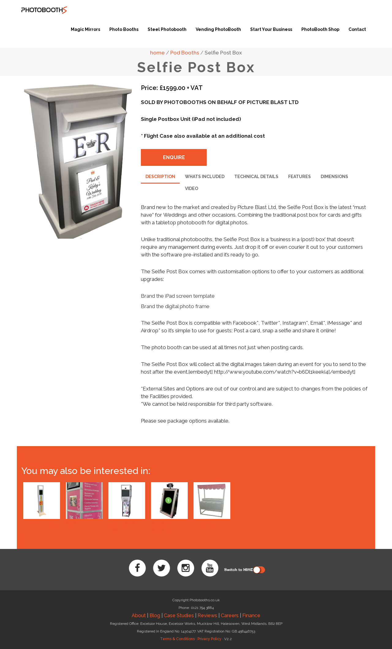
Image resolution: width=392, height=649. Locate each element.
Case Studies (179, 615)
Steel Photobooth (167, 29)
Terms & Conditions (177, 639)
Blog (154, 615)
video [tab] (191, 188)
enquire (174, 157)
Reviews (207, 615)
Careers (230, 615)
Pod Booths (184, 53)
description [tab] (160, 176)
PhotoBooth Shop (320, 29)
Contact (357, 29)
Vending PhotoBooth (218, 29)
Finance (251, 615)
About (139, 615)
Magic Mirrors (85, 29)
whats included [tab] (204, 176)
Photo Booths (123, 29)
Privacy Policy (209, 639)
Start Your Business (271, 29)
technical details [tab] (256, 176)
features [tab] (299, 176)
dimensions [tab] (334, 176)
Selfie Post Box (223, 53)
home (157, 53)
